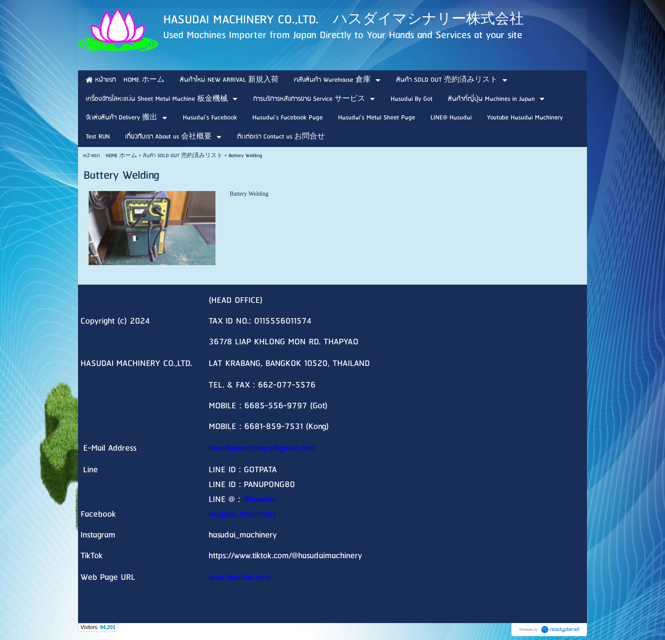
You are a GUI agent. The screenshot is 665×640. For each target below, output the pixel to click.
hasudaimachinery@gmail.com (262, 448)
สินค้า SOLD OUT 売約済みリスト (183, 155)
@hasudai (259, 499)
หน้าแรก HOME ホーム (110, 155)
